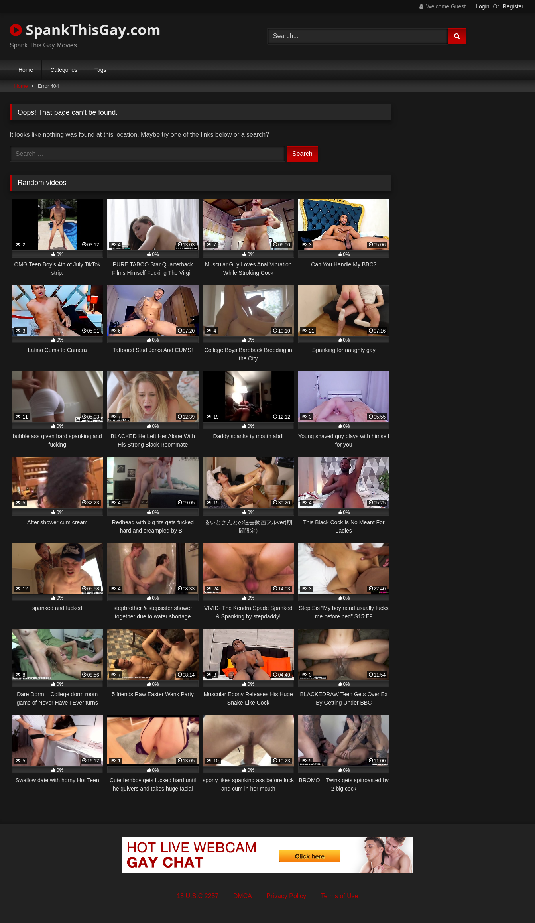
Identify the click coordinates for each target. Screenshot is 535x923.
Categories (63, 70)
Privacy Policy (286, 896)
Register (513, 6)
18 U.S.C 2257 (197, 896)
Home (25, 70)
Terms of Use (339, 896)
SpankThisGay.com (85, 29)
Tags (100, 70)
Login (482, 6)
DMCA (242, 896)
